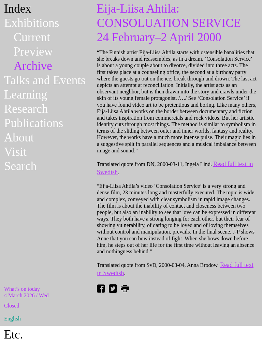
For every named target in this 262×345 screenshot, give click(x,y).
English (12, 318)
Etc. (13, 334)
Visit (15, 152)
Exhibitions (31, 23)
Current (32, 37)
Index (17, 8)
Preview (33, 51)
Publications (33, 123)
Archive (33, 66)
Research (26, 109)
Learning (25, 94)
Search (20, 166)
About (19, 137)
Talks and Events (45, 80)
